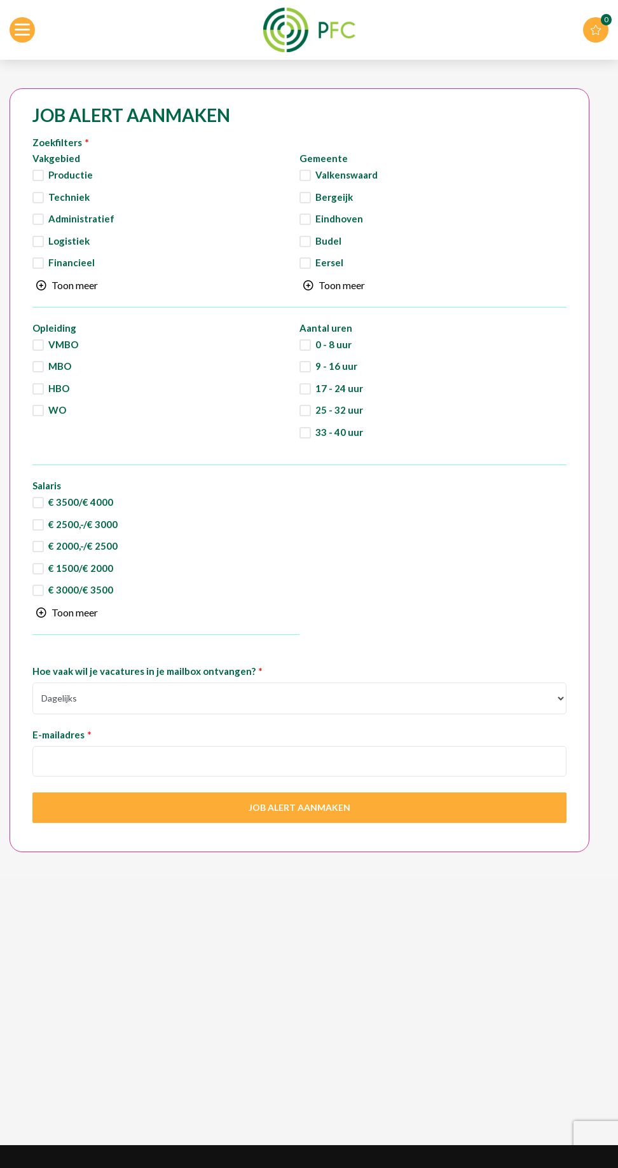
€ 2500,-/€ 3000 (83, 524)
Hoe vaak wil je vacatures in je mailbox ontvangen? (144, 671)
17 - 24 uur (339, 388)
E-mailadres (58, 735)
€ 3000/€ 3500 (80, 590)
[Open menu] (22, 30)
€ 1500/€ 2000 (80, 568)
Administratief (81, 219)
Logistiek (69, 241)
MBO (59, 366)
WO (57, 410)
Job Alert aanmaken (299, 807)
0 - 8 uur (333, 345)
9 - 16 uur (336, 366)
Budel (328, 241)
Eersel (329, 263)
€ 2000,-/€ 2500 (83, 546)
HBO (58, 388)
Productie (70, 175)
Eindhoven (339, 219)
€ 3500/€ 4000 (80, 502)
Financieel (71, 263)
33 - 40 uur (339, 432)
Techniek (69, 197)
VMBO (63, 345)
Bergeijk (334, 197)
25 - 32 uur (339, 410)
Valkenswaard (346, 175)
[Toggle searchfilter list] (67, 285)
